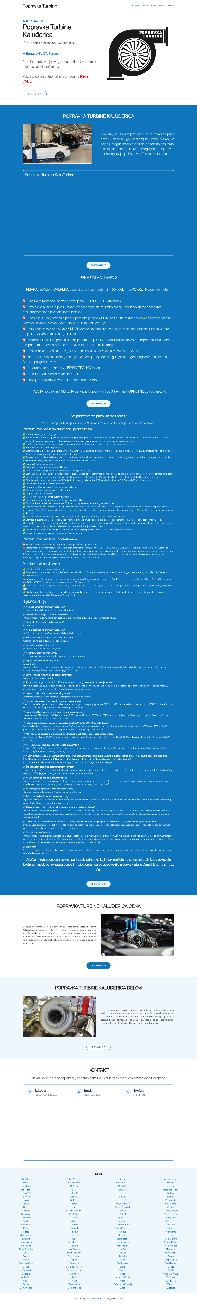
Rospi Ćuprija (171, 1259)
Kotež (26, 1231)
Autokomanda (171, 1179)
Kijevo (26, 1228)
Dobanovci (26, 1214)
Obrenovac (171, 1249)
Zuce (122, 1287)
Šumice (122, 1270)
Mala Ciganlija (170, 1238)
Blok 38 (122, 1193)
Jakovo (122, 1221)
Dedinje (122, 1210)
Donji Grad (74, 1214)
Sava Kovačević (26, 1263)
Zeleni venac (74, 1284)
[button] (28, 144)
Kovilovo (74, 1231)
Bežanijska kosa (170, 1189)
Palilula (122, 1252)
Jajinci (74, 1221)
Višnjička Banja (123, 1277)
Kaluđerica (26, 1224)
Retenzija (26, 1259)
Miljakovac (26, 1245)
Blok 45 (26, 1196)
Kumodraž (171, 1231)
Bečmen (74, 1186)
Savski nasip (122, 1263)
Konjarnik (74, 1228)
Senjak (26, 1266)
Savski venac (171, 1263)
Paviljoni (26, 1256)
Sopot (171, 1266)
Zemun (170, 1284)
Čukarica (26, 1210)
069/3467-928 (33, 21)
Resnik (171, 1256)
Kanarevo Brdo (122, 1224)
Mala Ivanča (26, 1242)
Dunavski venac (170, 1214)
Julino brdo (171, 1221)
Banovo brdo (74, 1182)
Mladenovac (122, 1245)
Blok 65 (26, 1200)
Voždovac (170, 1277)
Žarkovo (26, 1284)
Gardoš (74, 1217)
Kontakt (171, 5)
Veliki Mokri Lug (170, 1273)
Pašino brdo (170, 1252)
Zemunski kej (74, 1287)
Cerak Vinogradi (122, 1207)
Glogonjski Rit (122, 1217)
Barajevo (171, 1182)
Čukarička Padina (74, 1210)
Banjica (26, 1182)
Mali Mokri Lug (74, 1242)
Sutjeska (26, 1273)
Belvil (74, 1189)
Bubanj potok (170, 1203)
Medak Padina (171, 1242)
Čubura (170, 1207)
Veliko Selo (26, 1277)
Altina (122, 1179)
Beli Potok (26, 1189)
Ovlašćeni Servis (98, 1298)
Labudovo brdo (26, 1235)
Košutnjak (171, 1228)
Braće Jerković (123, 1203)
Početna (135, 5)
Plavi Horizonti (74, 1256)
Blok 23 (26, 1193)
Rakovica (122, 1256)
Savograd (74, 1263)
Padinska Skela (74, 1252)
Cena (153, 5)
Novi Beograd (74, 1249)
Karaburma (171, 1224)
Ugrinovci (74, 1273)
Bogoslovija (170, 1200)
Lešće (171, 1235)
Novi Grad (122, 1249)
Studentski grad (74, 1270)
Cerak (74, 1207)
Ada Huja (26, 1179)
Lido (74, 1238)
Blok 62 (74, 1196)
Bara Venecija (122, 1182)
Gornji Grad (170, 1217)
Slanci (122, 1266)
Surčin (171, 1270)
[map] (49, 1093)
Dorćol (123, 1214)
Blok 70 (122, 1200)
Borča (74, 1203)
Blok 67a (74, 1200)
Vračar (26, 1280)
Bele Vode (171, 1186)
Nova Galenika (26, 1249)
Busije (26, 1207)
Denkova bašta (171, 1210)
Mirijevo (74, 1245)
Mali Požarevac (123, 1242)
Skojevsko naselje (74, 1266)
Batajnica (26, 1186)
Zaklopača (171, 1280)
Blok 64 (170, 1196)
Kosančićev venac (122, 1228)
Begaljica (122, 1186)
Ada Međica (74, 1179)
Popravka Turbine (40, 5)
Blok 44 (170, 1193)
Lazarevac (74, 1235)
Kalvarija (74, 1224)
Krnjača (122, 1231)
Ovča (26, 1252)
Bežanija (123, 1189)
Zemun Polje (26, 1287)
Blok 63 (122, 1196)
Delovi (162, 5)
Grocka (26, 1221)
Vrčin (122, 1280)
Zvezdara (170, 1287)
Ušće (122, 1273)
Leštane (26, 1238)
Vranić (74, 1280)
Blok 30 (74, 1193)
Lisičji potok (122, 1238)
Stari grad (26, 1270)
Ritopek (122, 1259)
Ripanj (74, 1259)
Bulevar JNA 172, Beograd (41, 53)
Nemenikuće (171, 1245)
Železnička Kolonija (123, 1284)
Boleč (26, 1203)
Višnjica (74, 1277)
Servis (145, 5)
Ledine (122, 1235)
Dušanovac (26, 1217)
